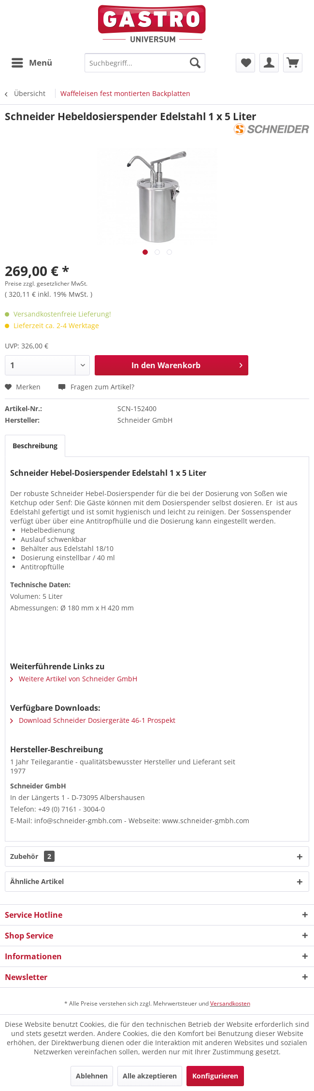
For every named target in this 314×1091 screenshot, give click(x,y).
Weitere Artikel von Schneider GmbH (73, 678)
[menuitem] (31, 62)
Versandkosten (230, 1003)
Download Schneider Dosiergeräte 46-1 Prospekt (92, 720)
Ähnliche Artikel (37, 881)
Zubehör (32, 856)
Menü (32, 61)
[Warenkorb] (292, 62)
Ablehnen (92, 1075)
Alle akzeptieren (150, 1075)
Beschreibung (35, 445)
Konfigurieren (215, 1075)
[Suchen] (195, 62)
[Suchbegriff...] (145, 62)
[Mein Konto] (269, 62)
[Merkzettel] (245, 62)
